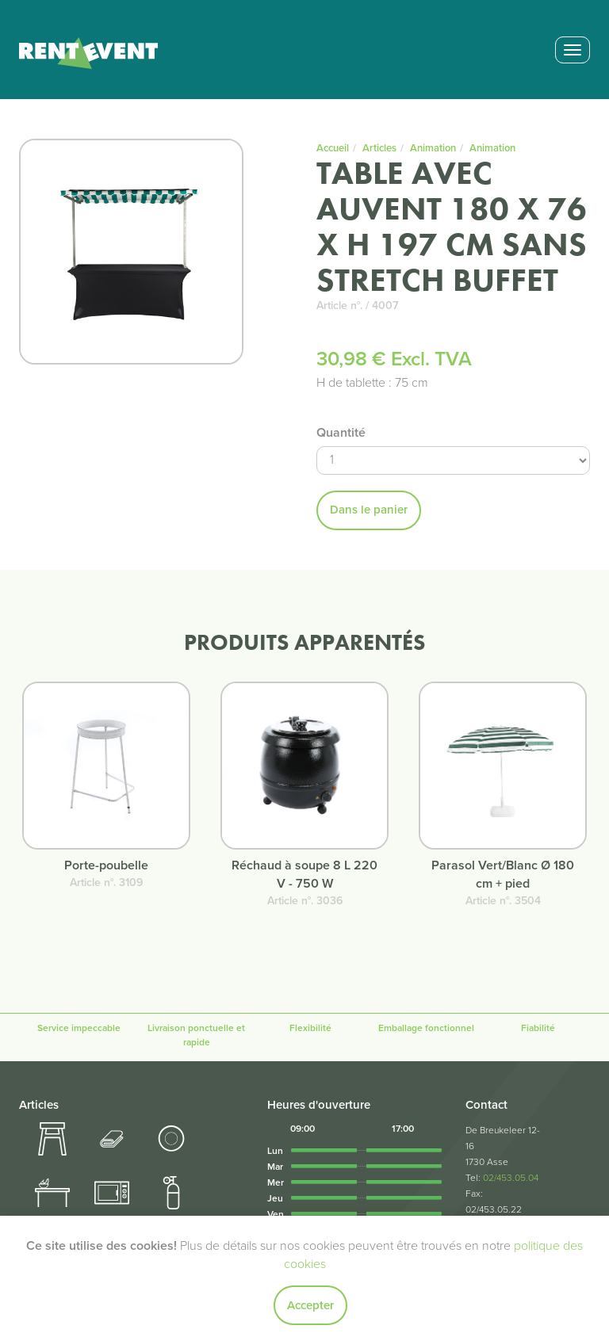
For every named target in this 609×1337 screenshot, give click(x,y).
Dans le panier (369, 509)
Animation (433, 148)
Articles (379, 148)
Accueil (332, 148)
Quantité (341, 433)
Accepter (310, 1305)
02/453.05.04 (510, 1177)
